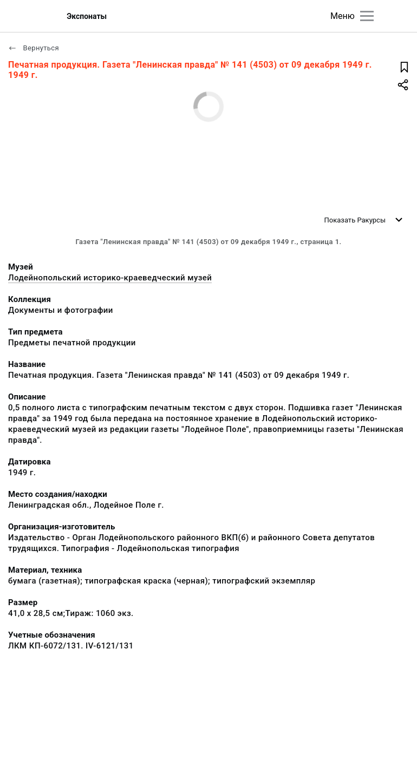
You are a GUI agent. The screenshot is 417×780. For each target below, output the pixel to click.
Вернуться (33, 48)
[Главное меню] (367, 16)
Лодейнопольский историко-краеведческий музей (110, 278)
